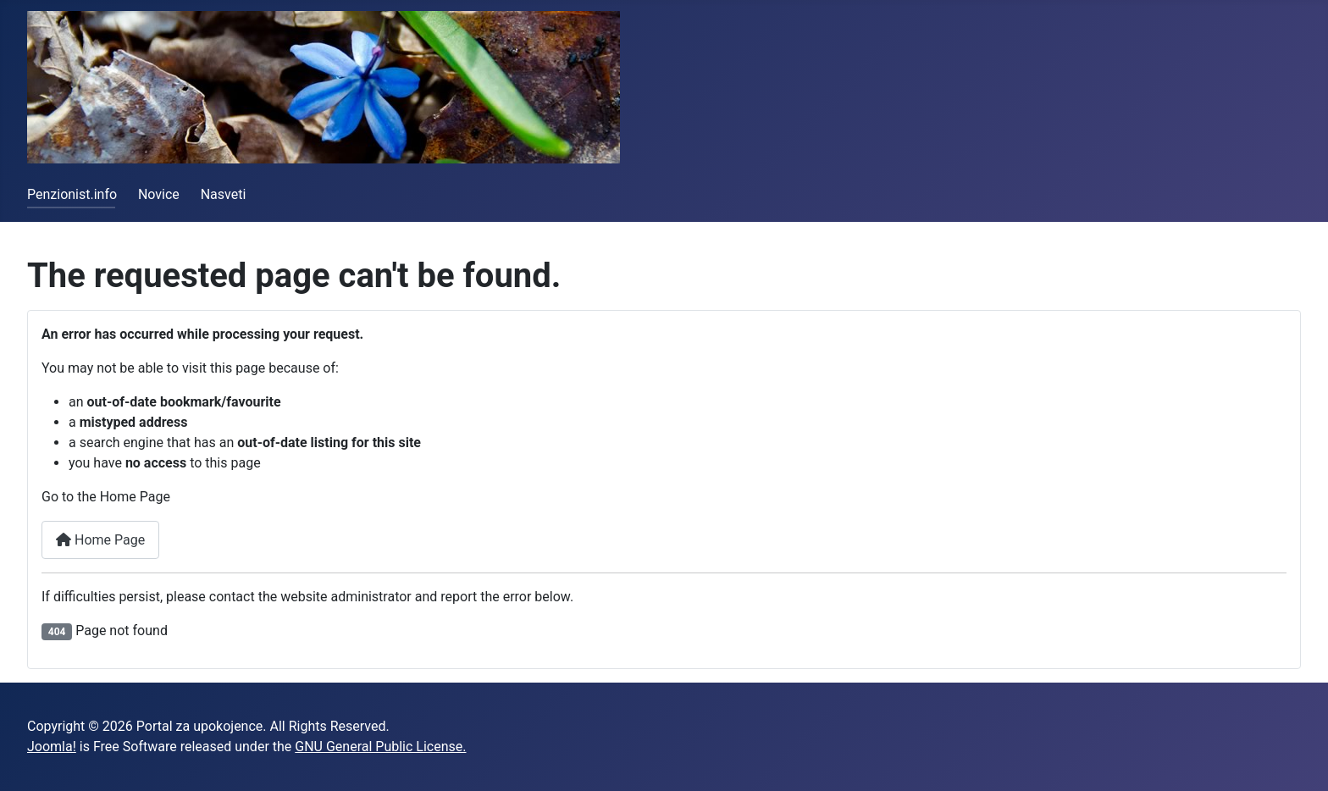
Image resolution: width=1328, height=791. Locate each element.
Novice (159, 194)
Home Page (100, 540)
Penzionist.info (72, 194)
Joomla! (51, 746)
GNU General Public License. (380, 746)
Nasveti (223, 194)
